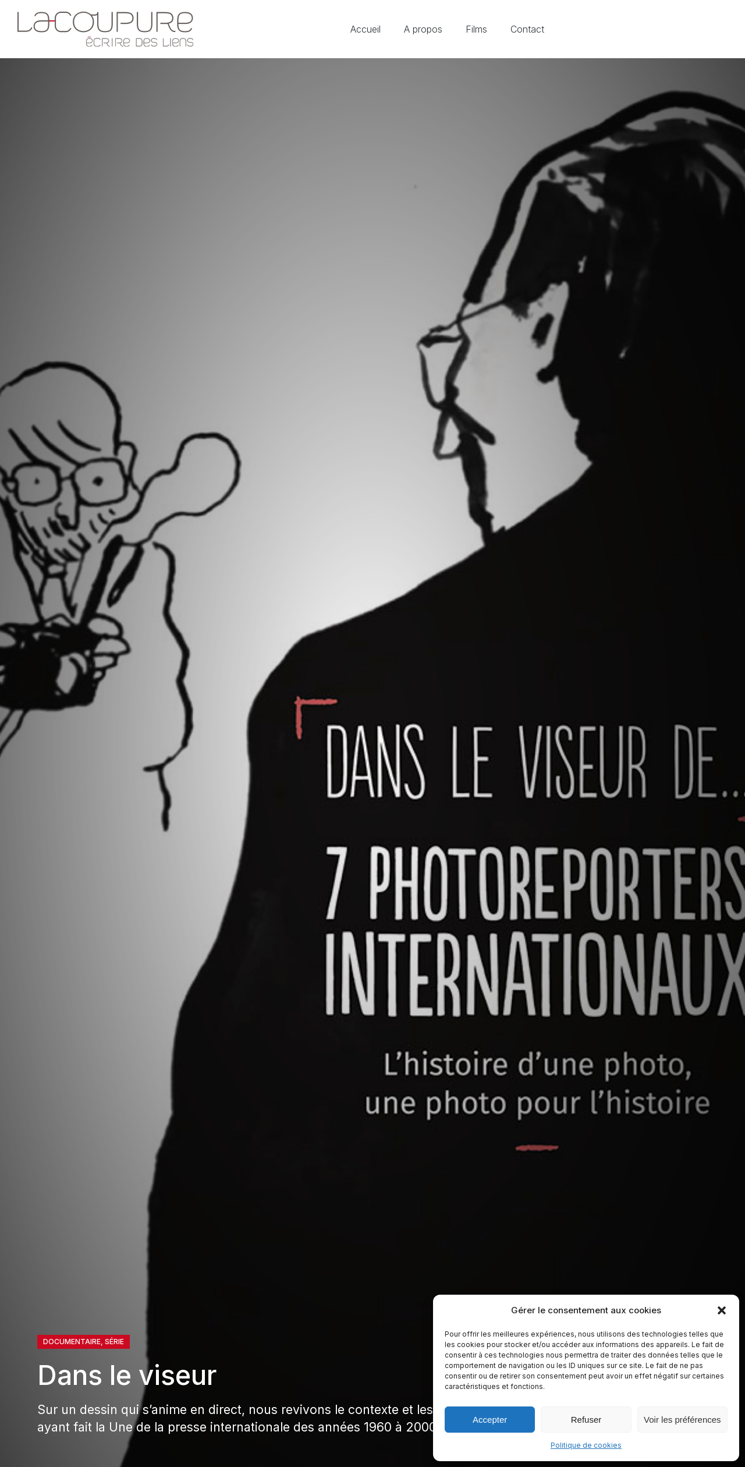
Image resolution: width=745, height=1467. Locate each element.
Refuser (586, 1420)
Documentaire (72, 1341)
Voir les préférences (682, 1420)
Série (114, 1341)
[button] (722, 1310)
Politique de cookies (586, 1445)
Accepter (490, 1420)
